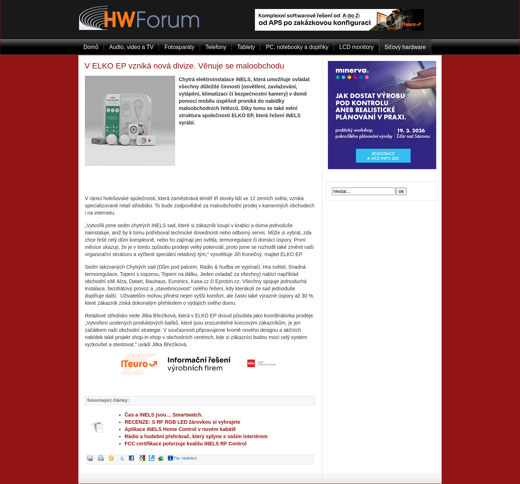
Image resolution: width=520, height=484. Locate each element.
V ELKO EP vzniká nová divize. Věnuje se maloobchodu (184, 65)
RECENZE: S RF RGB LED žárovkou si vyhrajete (182, 422)
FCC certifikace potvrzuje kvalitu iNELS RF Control (186, 443)
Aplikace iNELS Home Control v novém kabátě (180, 429)
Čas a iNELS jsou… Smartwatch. (164, 415)
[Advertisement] (200, 180)
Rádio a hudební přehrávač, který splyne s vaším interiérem (196, 436)
